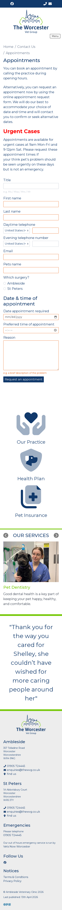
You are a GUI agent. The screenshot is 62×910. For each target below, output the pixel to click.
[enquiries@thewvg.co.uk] (50, 3)
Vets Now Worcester (16, 846)
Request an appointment (23, 379)
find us (11, 773)
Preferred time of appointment (28, 324)
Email (8, 251)
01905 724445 (16, 766)
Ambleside (14, 283)
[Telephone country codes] (16, 231)
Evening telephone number (25, 238)
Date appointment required (26, 311)
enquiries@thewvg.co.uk (23, 770)
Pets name (12, 264)
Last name (12, 211)
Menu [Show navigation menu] (55, 36)
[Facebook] (12, 3)
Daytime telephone (19, 225)
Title (7, 180)
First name (12, 198)
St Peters (13, 288)
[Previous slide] (5, 535)
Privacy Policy (12, 881)
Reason (9, 337)
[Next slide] (56, 535)
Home (8, 47)
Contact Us (26, 47)
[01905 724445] (45, 3)
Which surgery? (16, 277)
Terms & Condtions (15, 877)
